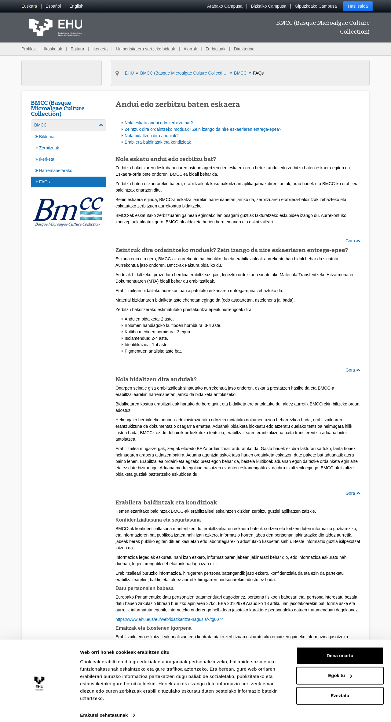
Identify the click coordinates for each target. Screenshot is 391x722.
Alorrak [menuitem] (190, 48)
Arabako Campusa (225, 6)
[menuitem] (29, 6)
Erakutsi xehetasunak (104, 710)
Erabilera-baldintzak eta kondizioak (158, 142)
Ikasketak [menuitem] (53, 48)
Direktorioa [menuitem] (244, 48)
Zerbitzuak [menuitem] (215, 48)
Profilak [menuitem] (28, 48)
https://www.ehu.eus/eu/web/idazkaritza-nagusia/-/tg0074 (169, 619)
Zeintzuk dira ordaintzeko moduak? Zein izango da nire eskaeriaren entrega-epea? (203, 129)
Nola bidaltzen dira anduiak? (152, 135)
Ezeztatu (340, 690)
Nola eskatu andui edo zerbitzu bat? (159, 122)
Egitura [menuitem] (77, 48)
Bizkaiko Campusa (268, 6)
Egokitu (340, 670)
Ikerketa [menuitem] (100, 48)
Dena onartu (340, 650)
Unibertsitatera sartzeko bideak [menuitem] (145, 48)
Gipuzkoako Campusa (316, 6)
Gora (352, 240)
